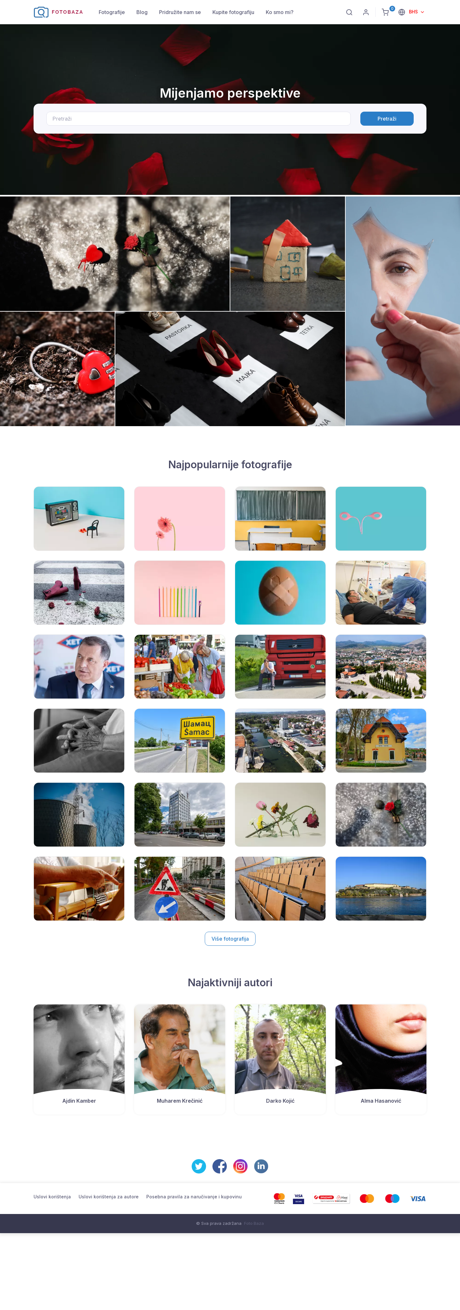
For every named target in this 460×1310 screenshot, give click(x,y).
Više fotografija (230, 939)
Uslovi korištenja (52, 1196)
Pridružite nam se (180, 12)
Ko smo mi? (280, 12)
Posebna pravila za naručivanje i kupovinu (194, 1196)
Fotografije (112, 12)
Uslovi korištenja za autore (109, 1196)
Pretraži (387, 118)
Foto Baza (254, 1223)
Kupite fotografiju (233, 12)
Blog (142, 12)
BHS (414, 11)
